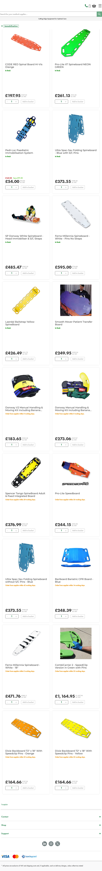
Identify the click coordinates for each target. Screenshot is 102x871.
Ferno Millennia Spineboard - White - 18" (22, 666)
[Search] (99, 14)
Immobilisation (11, 26)
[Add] (16, 101)
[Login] (90, 5)
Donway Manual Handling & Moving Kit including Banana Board (72, 409)
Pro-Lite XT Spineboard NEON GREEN (73, 65)
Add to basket (27, 101)
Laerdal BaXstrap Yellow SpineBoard (19, 323)
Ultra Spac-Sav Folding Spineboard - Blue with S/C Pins (76, 151)
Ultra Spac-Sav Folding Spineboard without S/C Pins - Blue (26, 580)
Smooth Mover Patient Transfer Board (73, 323)
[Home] (100, 5)
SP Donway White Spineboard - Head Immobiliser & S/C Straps (24, 237)
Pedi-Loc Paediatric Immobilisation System (19, 151)
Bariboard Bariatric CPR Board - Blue (74, 580)
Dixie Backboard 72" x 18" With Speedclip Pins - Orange (23, 752)
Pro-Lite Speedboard (67, 493)
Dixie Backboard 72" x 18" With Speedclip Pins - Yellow (73, 752)
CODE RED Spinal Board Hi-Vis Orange (23, 65)
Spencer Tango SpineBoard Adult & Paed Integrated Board (25, 494)
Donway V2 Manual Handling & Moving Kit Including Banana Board (24, 409)
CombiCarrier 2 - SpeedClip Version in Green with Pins (71, 666)
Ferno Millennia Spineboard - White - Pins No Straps (72, 237)
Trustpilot (4, 804)
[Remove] (7, 101)
